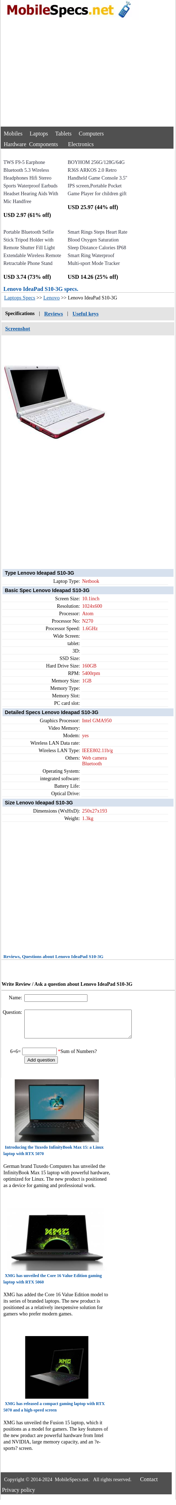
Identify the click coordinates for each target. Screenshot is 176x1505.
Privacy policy (18, 1495)
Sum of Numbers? (78, 1056)
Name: (16, 997)
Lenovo (51, 298)
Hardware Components (31, 144)
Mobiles (13, 134)
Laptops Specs (19, 298)
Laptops (39, 134)
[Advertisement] (87, 73)
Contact (149, 1485)
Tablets (63, 134)
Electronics (81, 144)
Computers (91, 134)
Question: (12, 1012)
